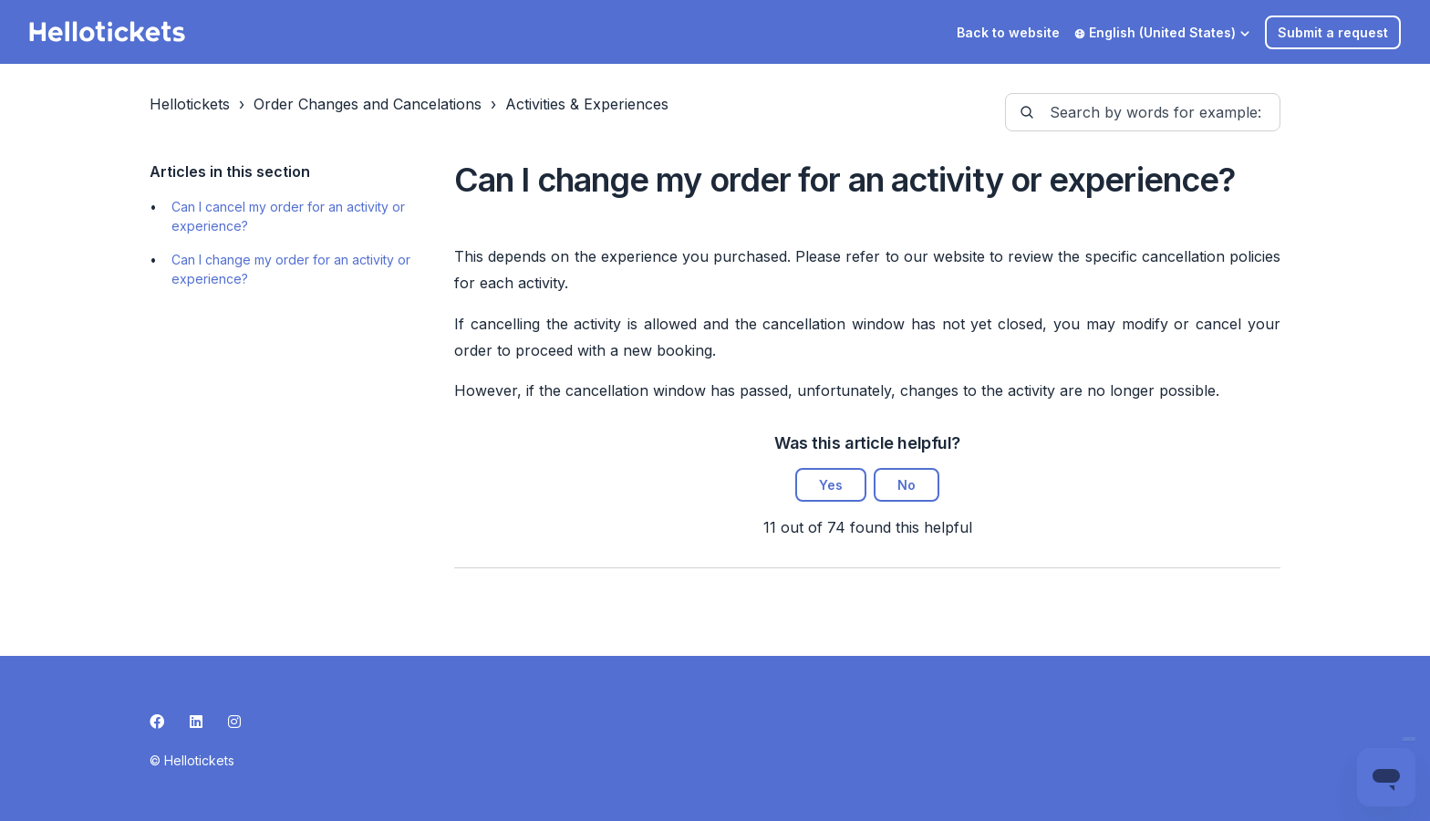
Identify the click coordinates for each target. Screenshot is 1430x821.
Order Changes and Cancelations (368, 104)
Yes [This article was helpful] (831, 485)
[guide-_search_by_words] (1142, 112)
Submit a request (1333, 32)
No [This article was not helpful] (906, 485)
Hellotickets (190, 104)
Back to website (1008, 32)
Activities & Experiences (586, 104)
